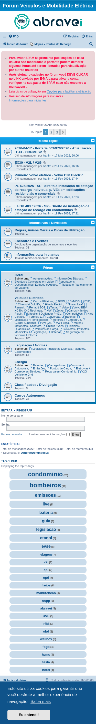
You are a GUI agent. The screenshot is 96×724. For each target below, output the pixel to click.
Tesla (52, 307)
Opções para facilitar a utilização (69, 91)
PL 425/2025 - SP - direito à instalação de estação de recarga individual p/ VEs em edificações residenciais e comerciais (54, 189)
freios (45, 585)
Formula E (34, 316)
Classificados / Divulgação (36, 385)
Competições (73, 313)
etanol (46, 538)
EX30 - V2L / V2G (28, 162)
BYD (85, 301)
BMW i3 (72, 301)
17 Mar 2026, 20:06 (66, 155)
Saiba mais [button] (40, 701)
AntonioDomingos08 (35, 452)
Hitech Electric (52, 304)
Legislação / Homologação (47, 318)
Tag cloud (9, 461)
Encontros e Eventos (31, 241)
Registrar (24, 410)
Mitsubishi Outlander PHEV (42, 313)
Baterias (69, 316)
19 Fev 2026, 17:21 (66, 213)
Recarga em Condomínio (59, 371)
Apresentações (41, 278)
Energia (21, 362)
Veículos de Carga (45, 328)
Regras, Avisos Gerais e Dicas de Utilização (49, 230)
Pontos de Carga (59, 368)
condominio (45, 474)
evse (46, 546)
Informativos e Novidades (48, 223)
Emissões (37, 368)
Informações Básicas (68, 278)
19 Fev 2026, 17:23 (66, 197)
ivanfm (47, 155)
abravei (46, 608)
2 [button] (51, 132)
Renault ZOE (35, 307)
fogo (46, 647)
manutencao (46, 593)
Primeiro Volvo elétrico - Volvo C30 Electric (49, 175)
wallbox (46, 639)
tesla (46, 662)
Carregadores (55, 365)
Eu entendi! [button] (29, 715)
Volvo (63, 307)
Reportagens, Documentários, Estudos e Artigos (45, 283)
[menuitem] (13, 36)
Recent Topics (48, 141)
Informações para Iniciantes (37, 254)
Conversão (52, 316)
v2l (46, 562)
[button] (63, 132)
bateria (46, 512)
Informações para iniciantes (28, 100)
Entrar (7, 410)
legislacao (46, 529)
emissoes (45, 495)
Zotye (58, 310)
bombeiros (45, 485)
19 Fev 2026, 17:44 (66, 178)
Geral (19, 275)
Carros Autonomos (30, 395)
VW (48, 310)
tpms (46, 654)
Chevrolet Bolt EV (27, 304)
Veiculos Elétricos (29, 298)
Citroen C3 (72, 319)
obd (46, 631)
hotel (46, 670)
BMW (60, 301)
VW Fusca (61, 322)
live (46, 504)
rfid (46, 624)
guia (46, 521)
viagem (46, 554)
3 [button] (57, 132)
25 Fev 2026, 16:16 (66, 166)
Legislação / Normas (31, 345)
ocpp (46, 601)
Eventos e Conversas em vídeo (51, 280)
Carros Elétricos (41, 301)
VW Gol (44, 322)
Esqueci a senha (11, 434)
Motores (56, 319)
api (46, 570)
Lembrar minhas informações (49, 434)
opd (46, 578)
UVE (46, 616)
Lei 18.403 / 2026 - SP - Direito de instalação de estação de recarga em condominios (52, 208)
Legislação (37, 332)
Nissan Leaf (74, 304)
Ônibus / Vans (53, 325)
